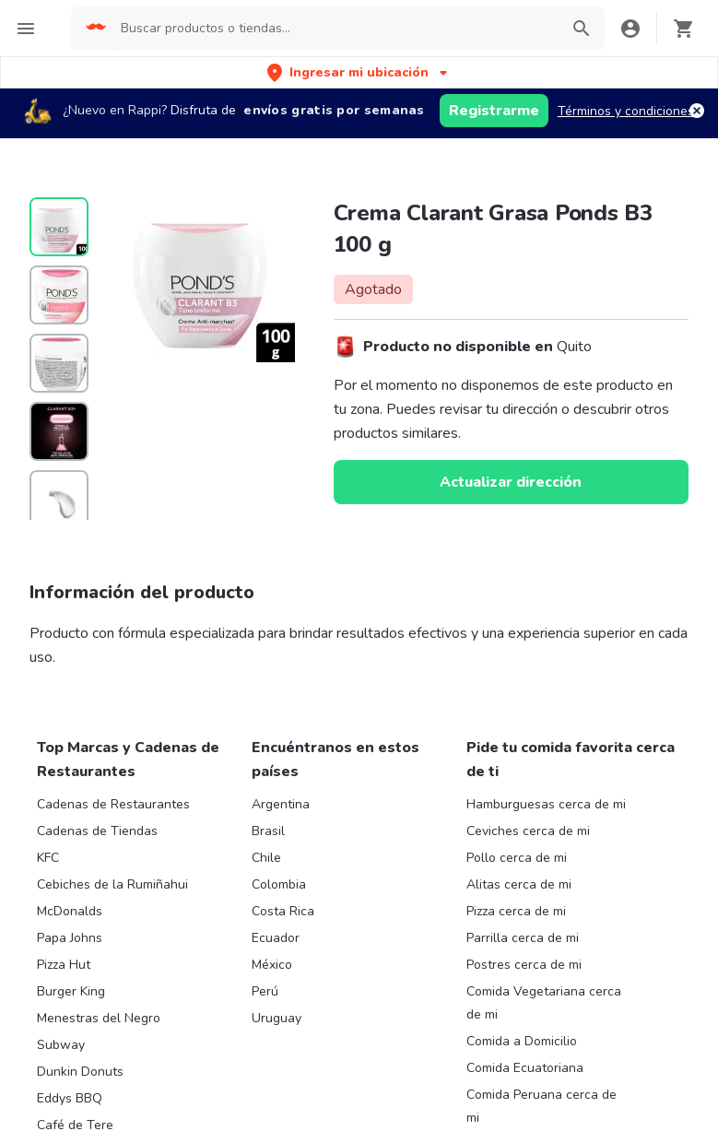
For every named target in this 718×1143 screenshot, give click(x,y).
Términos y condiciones (626, 111)
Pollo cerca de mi (516, 857)
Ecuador (276, 938)
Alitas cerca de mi (518, 884)
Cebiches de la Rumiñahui (112, 884)
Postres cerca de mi (524, 964)
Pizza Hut (63, 964)
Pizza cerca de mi (516, 911)
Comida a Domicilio (521, 1041)
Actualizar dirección (511, 482)
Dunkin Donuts (80, 1071)
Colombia (279, 884)
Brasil (268, 831)
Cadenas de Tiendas (97, 831)
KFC (48, 857)
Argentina (281, 804)
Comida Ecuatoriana (524, 1068)
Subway (61, 1045)
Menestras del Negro (98, 1018)
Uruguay (276, 1018)
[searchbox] (334, 28)
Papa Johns (69, 938)
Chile (266, 857)
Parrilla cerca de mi (522, 938)
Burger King (71, 991)
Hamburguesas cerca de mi (546, 804)
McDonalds (69, 911)
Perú (265, 991)
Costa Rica (283, 911)
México (272, 964)
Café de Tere (75, 1125)
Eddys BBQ (69, 1098)
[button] (359, 72)
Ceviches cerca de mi (528, 831)
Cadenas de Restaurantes (113, 804)
